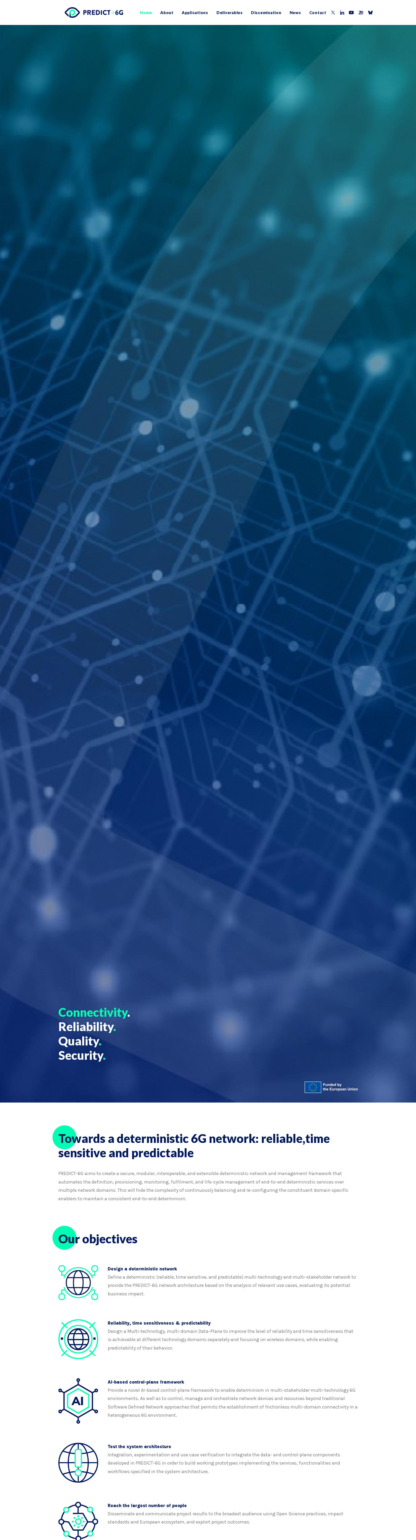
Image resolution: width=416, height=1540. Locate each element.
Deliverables (223, 12)
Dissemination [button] (260, 12)
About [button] (160, 12)
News (289, 12)
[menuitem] (139, 12)
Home (139, 12)
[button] (327, 12)
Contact (311, 12)
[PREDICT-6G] (87, 12)
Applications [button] (188, 12)
